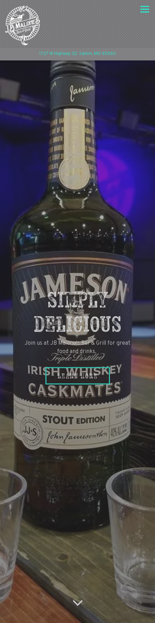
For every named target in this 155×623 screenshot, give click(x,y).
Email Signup (77, 614)
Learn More (78, 358)
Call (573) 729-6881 (77, 596)
